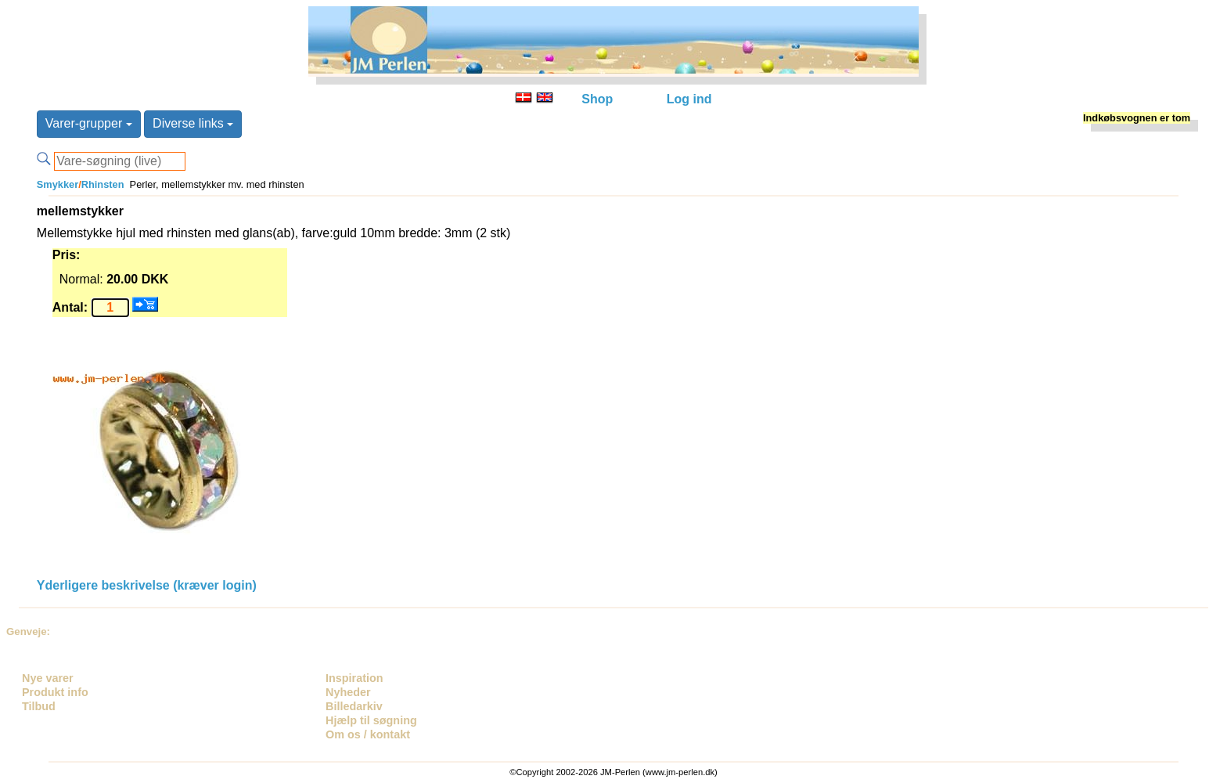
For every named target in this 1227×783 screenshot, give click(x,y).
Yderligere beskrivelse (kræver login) (147, 585)
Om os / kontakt (368, 734)
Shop (597, 99)
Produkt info (55, 692)
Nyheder (348, 692)
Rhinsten (102, 184)
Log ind (689, 99)
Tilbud (39, 706)
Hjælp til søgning (371, 720)
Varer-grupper (88, 123)
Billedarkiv (354, 706)
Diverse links (193, 123)
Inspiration (354, 678)
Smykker (57, 184)
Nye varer (48, 678)
